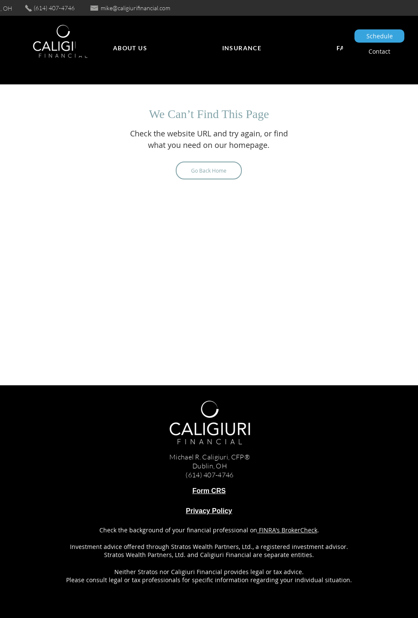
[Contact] (379, 51)
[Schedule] (379, 36)
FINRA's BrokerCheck (287, 530)
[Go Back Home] (209, 170)
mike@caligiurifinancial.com (135, 8)
